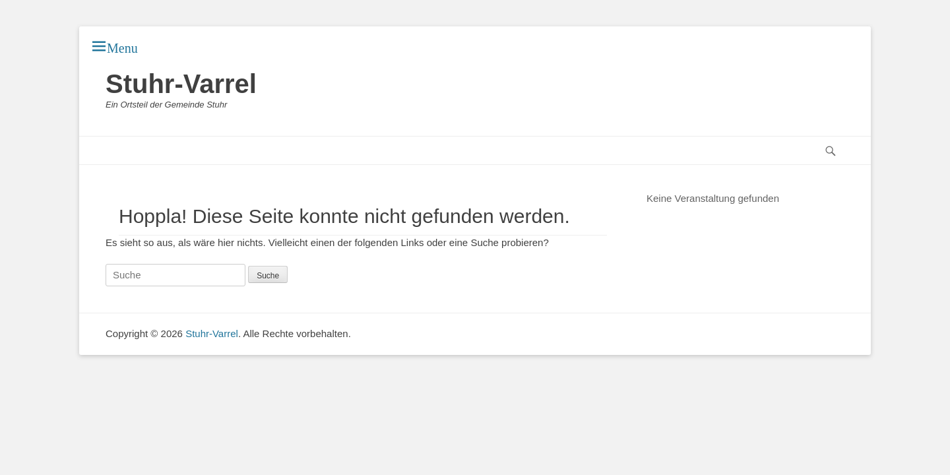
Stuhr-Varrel (181, 83)
